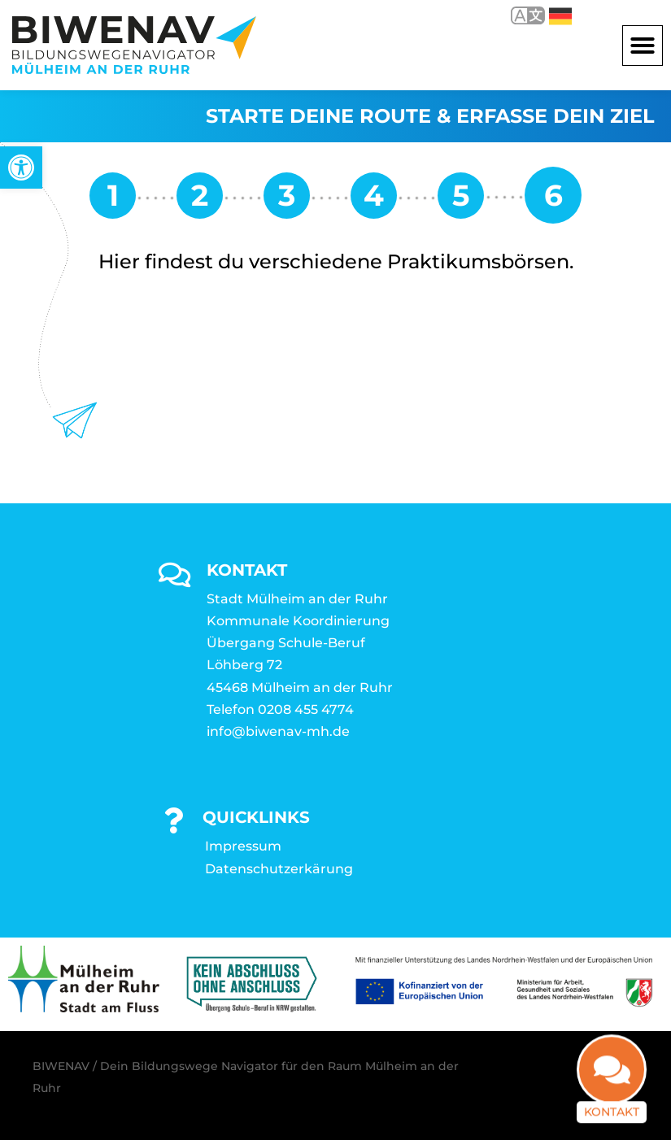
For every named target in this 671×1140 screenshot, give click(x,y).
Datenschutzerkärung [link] (279, 869)
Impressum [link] (243, 846)
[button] (642, 45)
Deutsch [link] (560, 16)
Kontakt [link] (611, 1093)
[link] (21, 167)
